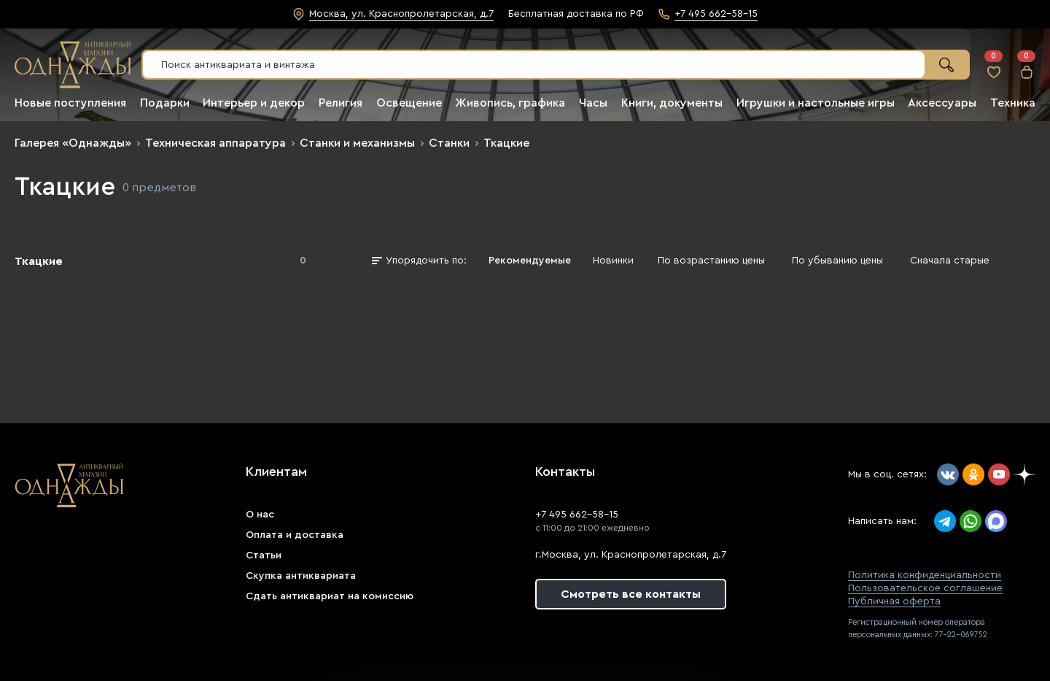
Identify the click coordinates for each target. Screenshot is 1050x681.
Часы (593, 103)
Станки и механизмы (357, 143)
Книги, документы (672, 103)
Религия (340, 103)
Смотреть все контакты (631, 594)
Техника (1012, 103)
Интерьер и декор (254, 103)
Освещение (409, 103)
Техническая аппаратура (215, 143)
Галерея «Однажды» (73, 143)
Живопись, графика (510, 103)
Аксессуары (942, 103)
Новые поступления (70, 103)
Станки (449, 143)
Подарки (165, 103)
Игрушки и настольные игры (815, 103)
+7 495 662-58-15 (576, 514)
